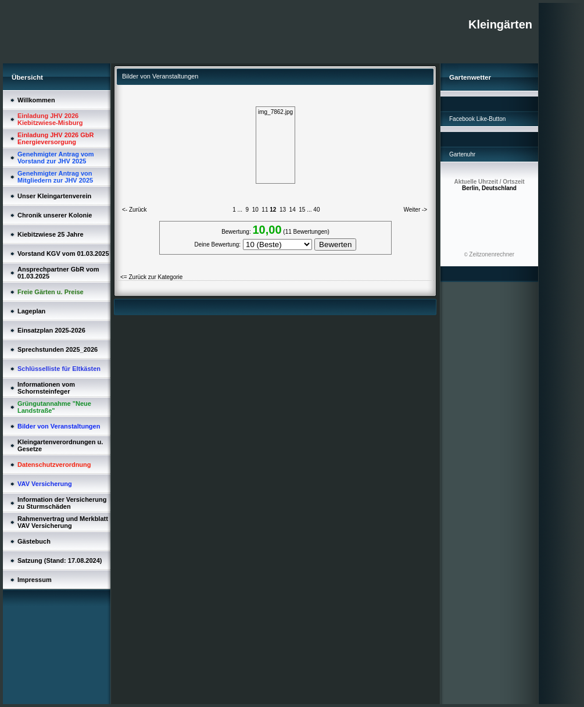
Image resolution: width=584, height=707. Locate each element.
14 (292, 209)
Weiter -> (416, 209)
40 (316, 209)
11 (264, 209)
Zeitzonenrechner (491, 254)
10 (255, 209)
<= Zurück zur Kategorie (151, 277)
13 (283, 209)
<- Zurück (134, 209)
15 (302, 209)
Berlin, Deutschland (489, 184)
